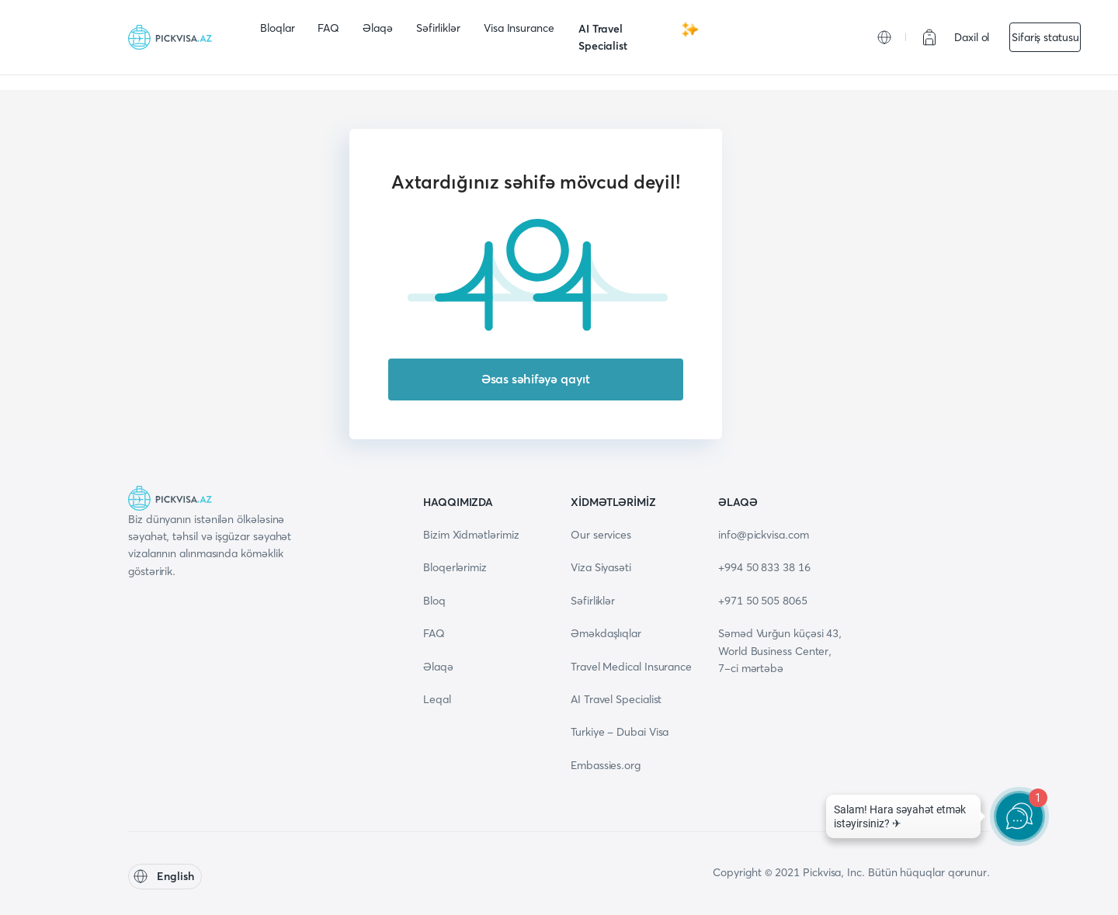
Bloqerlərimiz (455, 567)
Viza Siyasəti (601, 567)
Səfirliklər (438, 28)
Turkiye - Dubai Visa (619, 732)
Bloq (434, 601)
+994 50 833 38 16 (764, 567)
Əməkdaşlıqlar (606, 633)
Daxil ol (971, 37)
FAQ (328, 28)
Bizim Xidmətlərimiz (471, 535)
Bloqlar (277, 28)
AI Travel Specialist (639, 36)
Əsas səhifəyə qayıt (535, 378)
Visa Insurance (519, 28)
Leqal (437, 699)
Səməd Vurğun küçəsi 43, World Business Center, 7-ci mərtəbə (780, 650)
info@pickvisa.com (763, 535)
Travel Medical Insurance (631, 667)
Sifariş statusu (1045, 37)
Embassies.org (606, 765)
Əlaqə (378, 28)
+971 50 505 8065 (762, 601)
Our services (601, 535)
